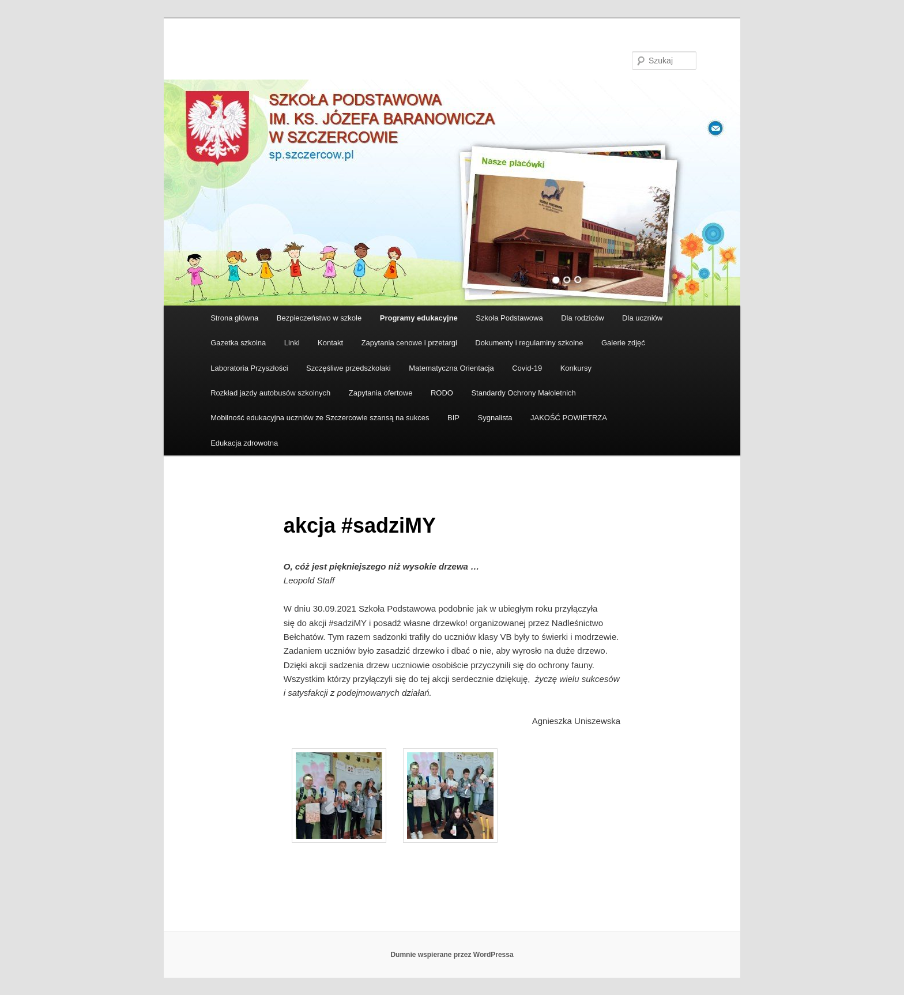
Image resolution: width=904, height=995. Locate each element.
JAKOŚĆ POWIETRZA (568, 417)
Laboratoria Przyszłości (249, 368)
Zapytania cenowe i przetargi (409, 342)
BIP (453, 417)
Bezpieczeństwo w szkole (319, 318)
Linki (292, 342)
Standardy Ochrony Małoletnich (523, 393)
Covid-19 (527, 368)
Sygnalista (495, 417)
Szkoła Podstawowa (509, 318)
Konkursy (576, 368)
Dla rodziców (582, 318)
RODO (442, 393)
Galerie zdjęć (623, 342)
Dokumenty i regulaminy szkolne (529, 342)
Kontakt (330, 342)
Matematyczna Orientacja (451, 368)
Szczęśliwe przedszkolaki (348, 368)
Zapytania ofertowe (381, 393)
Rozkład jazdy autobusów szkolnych (270, 393)
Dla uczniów (642, 318)
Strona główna (234, 318)
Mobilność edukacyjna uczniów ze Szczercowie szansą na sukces (319, 417)
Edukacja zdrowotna (244, 443)
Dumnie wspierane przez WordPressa (451, 955)
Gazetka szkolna (238, 342)
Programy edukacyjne (419, 318)
